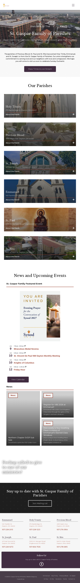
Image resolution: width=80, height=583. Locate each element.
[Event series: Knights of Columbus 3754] (25, 360)
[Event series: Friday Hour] (25, 367)
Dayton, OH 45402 (8, 524)
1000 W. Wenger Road (37, 540)
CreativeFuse (20, 577)
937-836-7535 (34, 545)
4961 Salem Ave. (62, 522)
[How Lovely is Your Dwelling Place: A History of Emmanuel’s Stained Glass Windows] (58, 431)
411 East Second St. (8, 540)
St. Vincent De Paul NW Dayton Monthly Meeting (37, 356)
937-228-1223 (34, 528)
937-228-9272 (7, 545)
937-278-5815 (62, 545)
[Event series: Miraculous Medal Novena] (25, 346)
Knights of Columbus (24, 363)
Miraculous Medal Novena (26, 349)
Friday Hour (19, 370)
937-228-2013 (7, 528)
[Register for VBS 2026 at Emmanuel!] (58, 404)
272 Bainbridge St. (35, 522)
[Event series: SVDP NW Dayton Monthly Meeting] (25, 353)
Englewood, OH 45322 (37, 542)
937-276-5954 (62, 528)
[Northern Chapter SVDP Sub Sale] (23, 417)
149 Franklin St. (7, 522)
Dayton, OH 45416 (63, 524)
